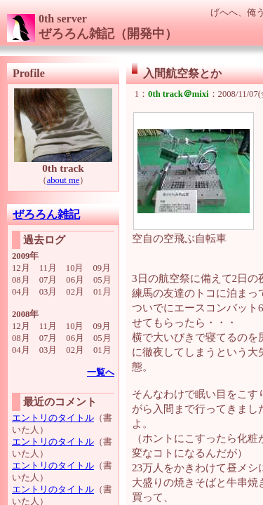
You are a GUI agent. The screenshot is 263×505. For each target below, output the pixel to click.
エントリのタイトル (53, 418)
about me (63, 180)
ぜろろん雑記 (46, 214)
